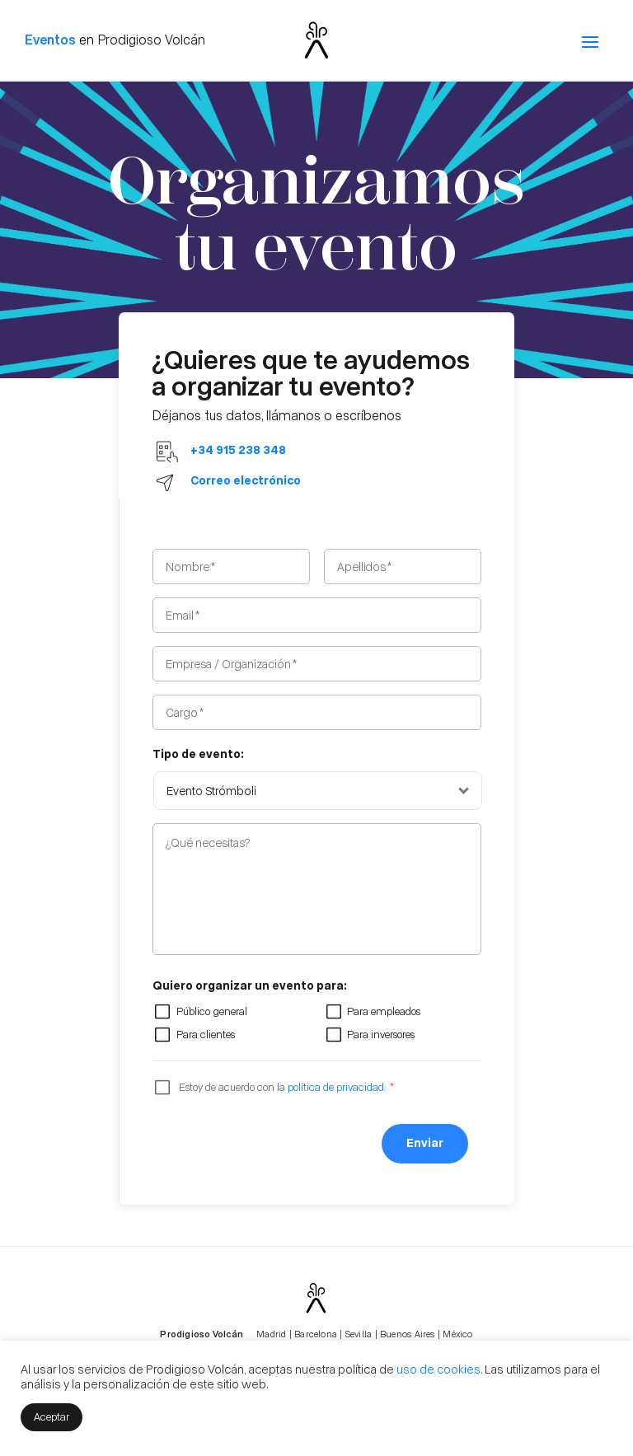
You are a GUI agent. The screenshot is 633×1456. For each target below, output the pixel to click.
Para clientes (205, 1034)
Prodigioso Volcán (151, 39)
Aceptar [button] (51, 1416)
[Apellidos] (402, 566)
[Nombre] (231, 566)
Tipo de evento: (198, 754)
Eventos (50, 39)
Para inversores (381, 1034)
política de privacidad (336, 1086)
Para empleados (383, 1010)
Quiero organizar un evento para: (249, 985)
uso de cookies (438, 1368)
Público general (211, 1010)
